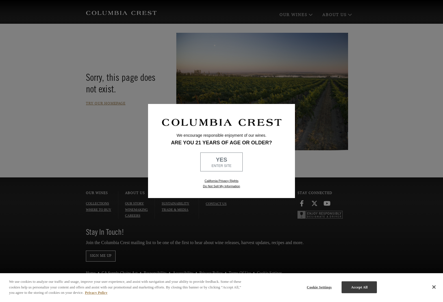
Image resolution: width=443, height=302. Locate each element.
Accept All (359, 287)
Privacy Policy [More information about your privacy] (96, 292)
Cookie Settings (319, 287)
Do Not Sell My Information (221, 186)
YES (221, 162)
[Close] (434, 287)
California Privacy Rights (221, 180)
